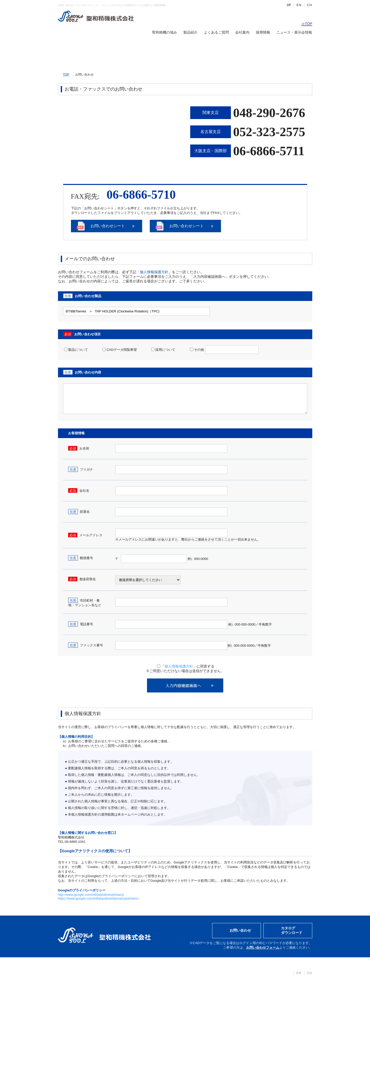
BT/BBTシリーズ (141, 979)
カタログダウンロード (291, 931)
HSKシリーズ (139, 987)
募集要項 (186, 987)
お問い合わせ (240, 931)
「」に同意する (185, 667)
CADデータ (137, 1025)
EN (299, 5)
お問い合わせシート (111, 226)
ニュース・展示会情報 (294, 32)
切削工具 (135, 1010)
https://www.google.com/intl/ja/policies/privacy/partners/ (98, 899)
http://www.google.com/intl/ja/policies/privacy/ (91, 895)
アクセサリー (139, 1018)
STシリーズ (137, 995)
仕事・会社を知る (194, 995)
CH (309, 5)
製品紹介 (190, 32)
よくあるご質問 (216, 32)
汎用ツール (137, 1002)
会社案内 (242, 32)
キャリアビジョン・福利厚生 (202, 1010)
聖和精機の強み (164, 32)
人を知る (186, 1002)
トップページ (71, 972)
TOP (306, 24)
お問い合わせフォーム (262, 948)
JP (289, 5)
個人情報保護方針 (154, 272)
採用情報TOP (190, 979)
